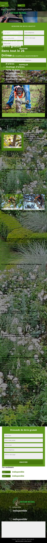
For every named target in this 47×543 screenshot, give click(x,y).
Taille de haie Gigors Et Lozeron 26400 (38, 484)
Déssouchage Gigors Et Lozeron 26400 (8, 484)
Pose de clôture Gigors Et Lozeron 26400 (7, 490)
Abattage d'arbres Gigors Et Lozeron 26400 (37, 490)
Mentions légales (23, 541)
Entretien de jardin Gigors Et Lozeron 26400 (22, 485)
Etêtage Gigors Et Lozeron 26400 (22, 491)
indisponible (18, 472)
